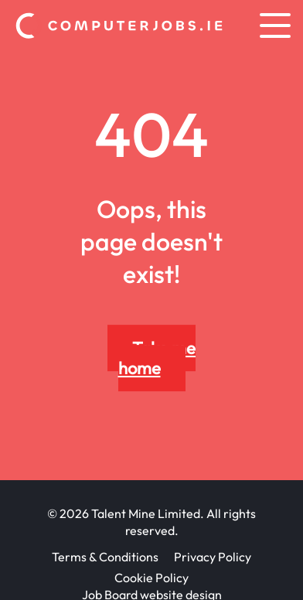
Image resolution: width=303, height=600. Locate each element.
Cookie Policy (151, 577)
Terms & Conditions (105, 556)
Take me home (157, 358)
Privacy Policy (212, 556)
